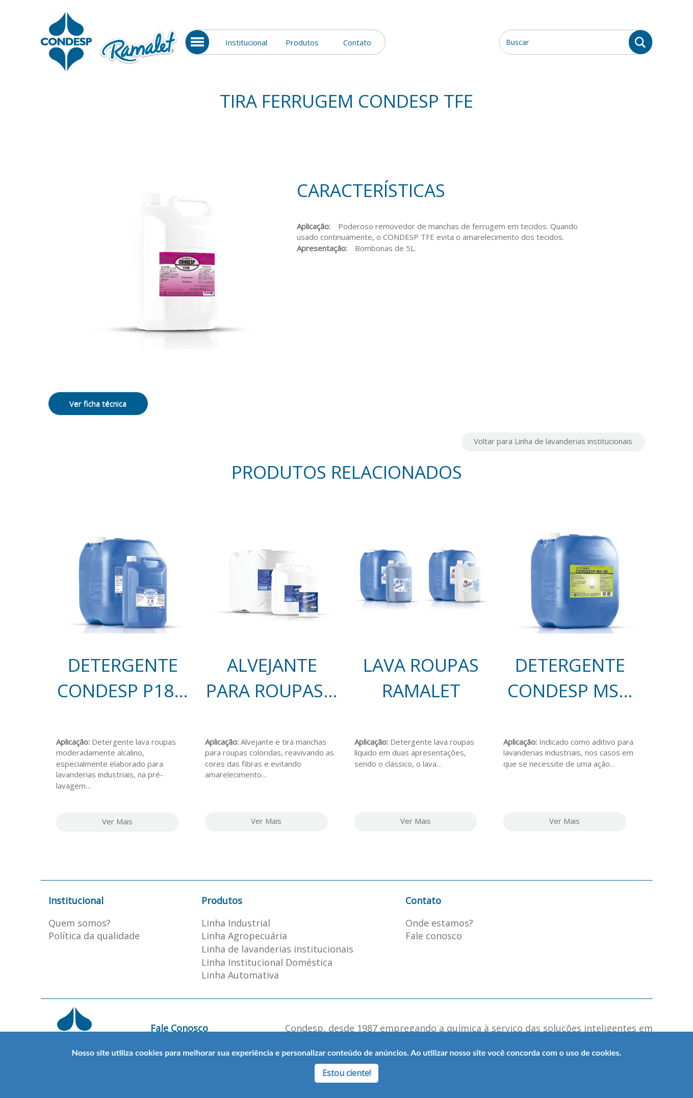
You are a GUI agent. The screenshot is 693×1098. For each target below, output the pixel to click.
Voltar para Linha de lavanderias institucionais (553, 441)
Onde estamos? (439, 923)
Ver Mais (117, 821)
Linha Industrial (235, 923)
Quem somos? (79, 923)
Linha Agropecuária (244, 936)
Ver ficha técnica (97, 403)
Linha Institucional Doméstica (266, 962)
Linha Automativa (240, 975)
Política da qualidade (94, 936)
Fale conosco (433, 936)
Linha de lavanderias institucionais (277, 949)
